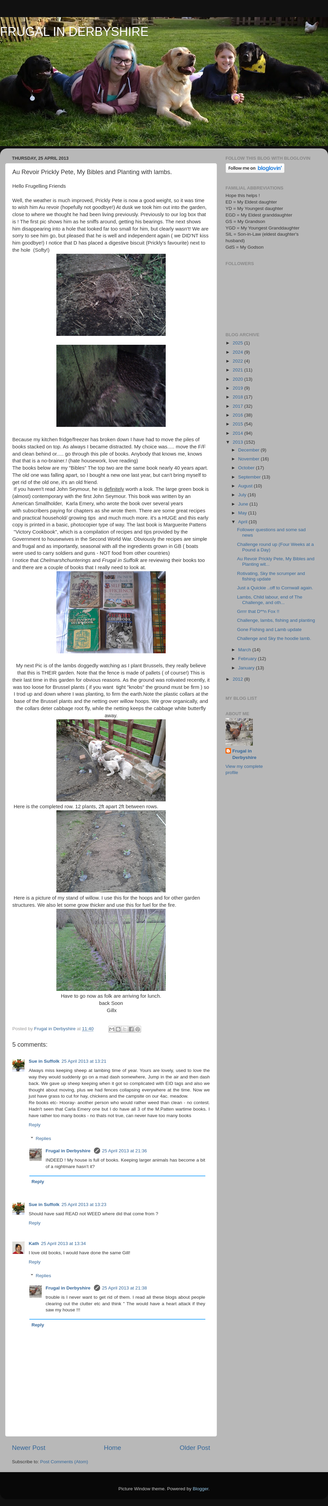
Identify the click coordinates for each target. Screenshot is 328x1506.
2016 (238, 415)
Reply (35, 1124)
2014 (238, 433)
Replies (43, 1138)
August (246, 485)
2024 (238, 352)
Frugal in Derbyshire (69, 1150)
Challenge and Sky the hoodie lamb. (274, 638)
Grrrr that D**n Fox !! (258, 611)
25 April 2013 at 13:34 (63, 1243)
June (243, 504)
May (243, 512)
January (247, 667)
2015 (238, 424)
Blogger (200, 1488)
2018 (238, 397)
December (249, 450)
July (243, 494)
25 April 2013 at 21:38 (124, 1288)
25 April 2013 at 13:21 (84, 1061)
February (248, 658)
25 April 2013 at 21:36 (124, 1150)
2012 (238, 679)
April (243, 521)
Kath (34, 1243)
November (249, 458)
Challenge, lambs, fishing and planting (276, 620)
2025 (238, 342)
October (247, 467)
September (250, 477)
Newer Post (28, 1447)
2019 (238, 388)
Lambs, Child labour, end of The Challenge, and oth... (269, 599)
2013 (238, 442)
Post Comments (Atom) (64, 1461)
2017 (238, 406)
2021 (238, 369)
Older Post (195, 1447)
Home (112, 1447)
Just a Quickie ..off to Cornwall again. (275, 587)
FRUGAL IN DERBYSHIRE (74, 32)
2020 (238, 379)
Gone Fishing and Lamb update (269, 629)
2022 (238, 361)
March (245, 649)
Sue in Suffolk (44, 1061)
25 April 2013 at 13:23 (84, 1204)
